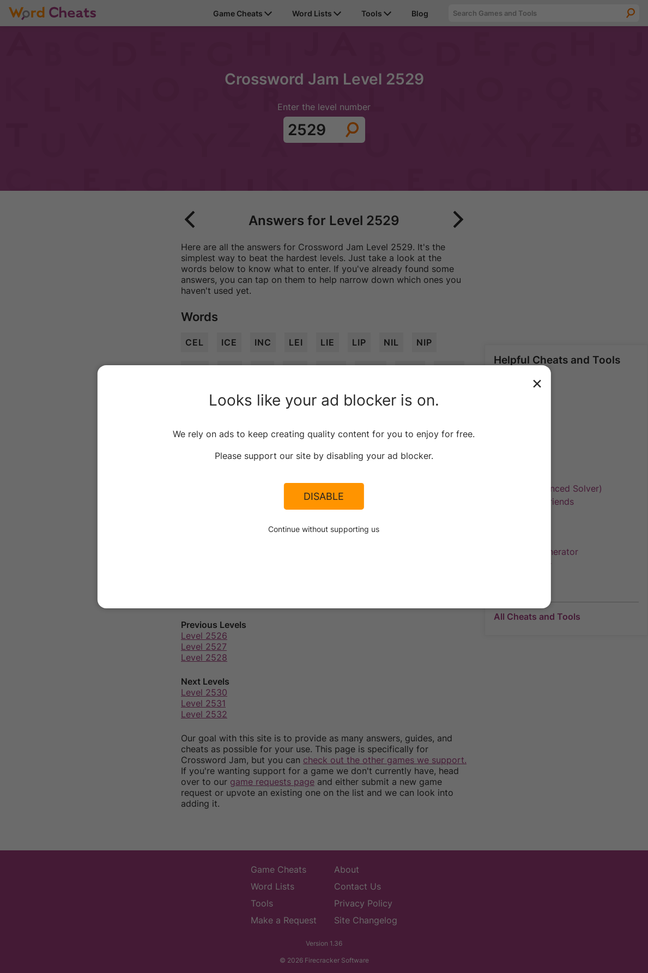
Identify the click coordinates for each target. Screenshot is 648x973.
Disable (324, 496)
